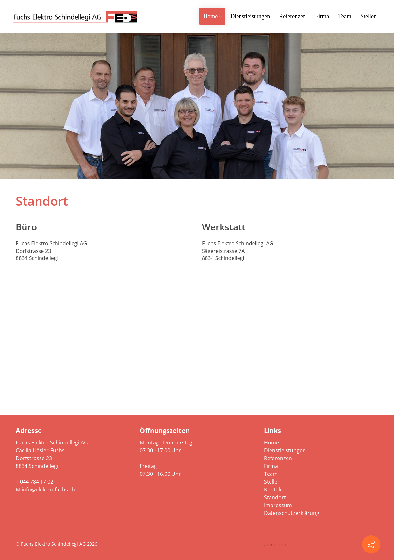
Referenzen (278, 458)
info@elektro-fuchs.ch (48, 489)
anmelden (275, 544)
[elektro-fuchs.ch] (75, 16)
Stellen (272, 481)
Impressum (278, 505)
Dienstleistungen (285, 450)
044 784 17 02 (36, 481)
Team (271, 473)
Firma (271, 466)
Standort (275, 497)
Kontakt (273, 489)
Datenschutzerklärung (291, 513)
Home (271, 442)
